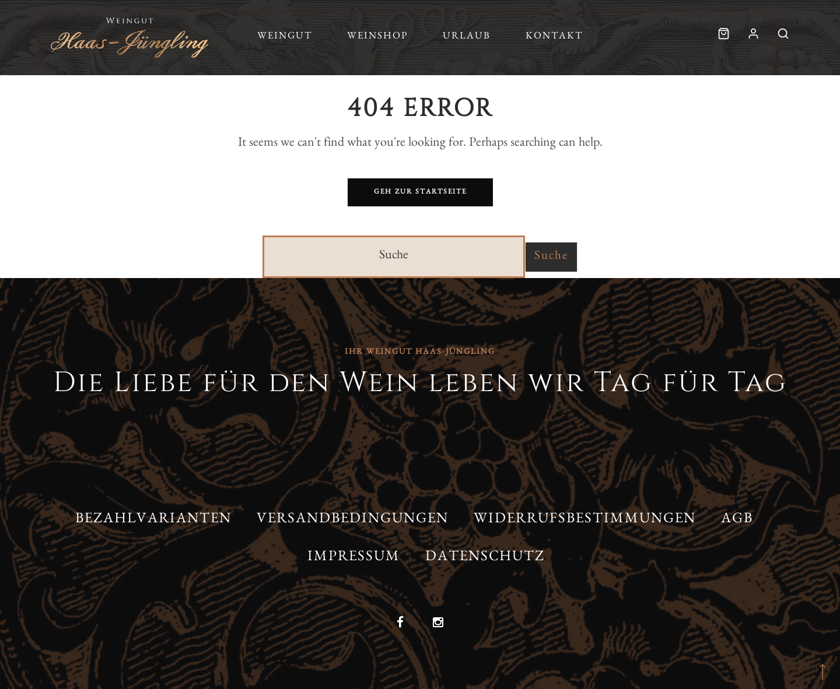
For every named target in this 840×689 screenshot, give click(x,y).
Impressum (353, 558)
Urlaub (467, 37)
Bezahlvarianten (153, 520)
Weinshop (377, 37)
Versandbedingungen (353, 520)
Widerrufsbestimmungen (585, 520)
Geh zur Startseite (420, 192)
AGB (737, 520)
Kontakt (554, 37)
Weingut (284, 37)
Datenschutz (485, 558)
